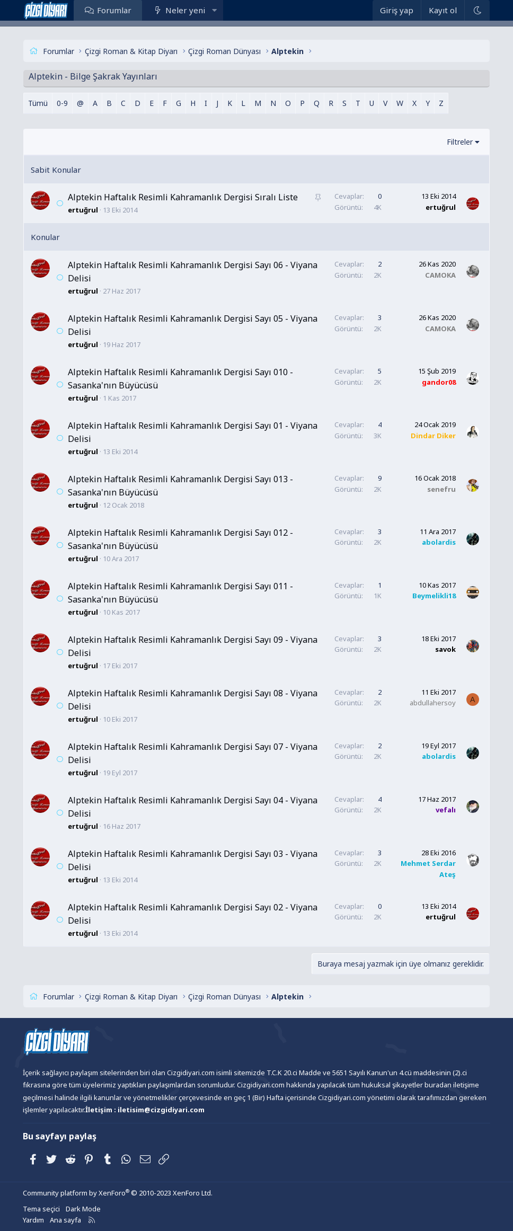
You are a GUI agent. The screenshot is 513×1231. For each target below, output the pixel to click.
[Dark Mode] (477, 10)
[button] (214, 10)
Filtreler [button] (460, 142)
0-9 (62, 103)
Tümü (38, 103)
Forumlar (114, 10)
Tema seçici (41, 1209)
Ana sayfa (65, 1220)
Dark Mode (83, 1209)
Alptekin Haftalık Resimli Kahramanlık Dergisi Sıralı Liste (183, 197)
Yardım (33, 1220)
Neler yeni (185, 10)
